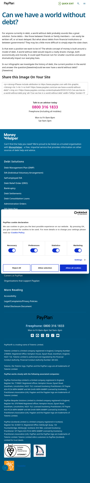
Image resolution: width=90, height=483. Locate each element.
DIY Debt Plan (11, 208)
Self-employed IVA (13, 178)
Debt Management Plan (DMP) (19, 167)
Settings (78, 260)
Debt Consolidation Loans (17, 198)
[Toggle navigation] (84, 3)
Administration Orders (15, 203)
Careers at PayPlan (13, 275)
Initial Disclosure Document (18, 306)
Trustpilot (21, 465)
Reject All (16, 268)
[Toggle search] (78, 3)
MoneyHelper (15, 147)
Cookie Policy (18, 232)
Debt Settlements (12, 193)
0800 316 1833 (53, 326)
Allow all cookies (73, 268)
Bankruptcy (10, 188)
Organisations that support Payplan (22, 280)
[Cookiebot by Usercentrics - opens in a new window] (76, 213)
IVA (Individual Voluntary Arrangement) (23, 172)
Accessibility (10, 296)
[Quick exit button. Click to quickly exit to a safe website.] (66, 3)
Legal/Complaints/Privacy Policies (20, 301)
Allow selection (45, 268)
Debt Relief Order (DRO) (16, 183)
